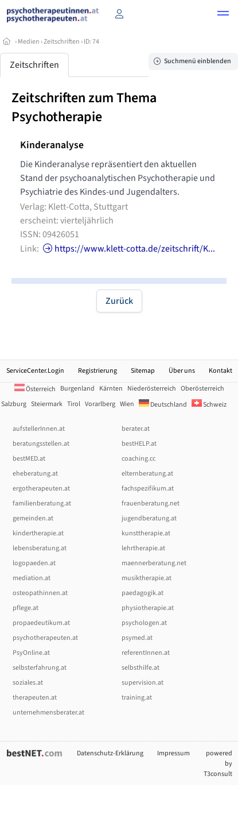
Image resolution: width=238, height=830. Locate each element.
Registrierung (97, 371)
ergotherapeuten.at (41, 488)
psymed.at (137, 638)
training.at (137, 697)
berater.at (136, 429)
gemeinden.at (33, 518)
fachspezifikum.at (148, 488)
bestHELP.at (139, 444)
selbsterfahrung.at (40, 668)
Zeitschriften (62, 42)
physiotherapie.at (148, 608)
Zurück (119, 301)
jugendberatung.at (149, 518)
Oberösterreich (202, 388)
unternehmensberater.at (48, 712)
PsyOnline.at (31, 653)
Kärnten (111, 388)
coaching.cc (138, 459)
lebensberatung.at (40, 548)
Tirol (73, 404)
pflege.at (25, 608)
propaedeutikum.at (41, 623)
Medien (29, 42)
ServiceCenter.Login (35, 371)
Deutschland (163, 405)
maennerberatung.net (154, 563)
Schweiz (209, 405)
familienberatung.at (42, 503)
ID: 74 (91, 42)
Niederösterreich (151, 388)
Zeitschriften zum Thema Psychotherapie (84, 107)
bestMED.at (29, 459)
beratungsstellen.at (41, 444)
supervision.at (142, 683)
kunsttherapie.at (146, 533)
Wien (127, 404)
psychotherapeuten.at (45, 638)
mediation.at (31, 578)
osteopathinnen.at (40, 593)
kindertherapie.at (38, 533)
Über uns (182, 371)
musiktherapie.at (146, 578)
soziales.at (28, 683)
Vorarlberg (100, 404)
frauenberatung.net (151, 503)
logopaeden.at (34, 563)
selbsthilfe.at (140, 668)
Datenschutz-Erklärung (110, 753)
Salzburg (13, 404)
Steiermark (47, 404)
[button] (223, 14)
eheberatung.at (35, 473)
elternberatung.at (147, 473)
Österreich (35, 389)
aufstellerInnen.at (39, 429)
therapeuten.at (35, 697)
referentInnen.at (146, 653)
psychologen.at (144, 623)
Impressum (173, 753)
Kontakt (220, 371)
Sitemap (143, 371)
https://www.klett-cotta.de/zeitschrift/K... (128, 248)
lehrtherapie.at (143, 548)
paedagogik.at (142, 593)
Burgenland (77, 388)
